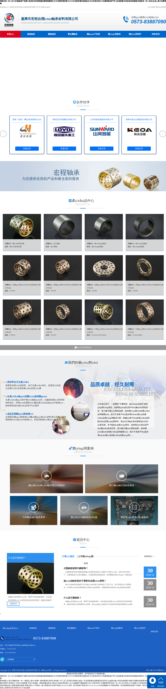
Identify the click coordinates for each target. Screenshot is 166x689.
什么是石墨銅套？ (72, 598)
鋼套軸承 (52, 34)
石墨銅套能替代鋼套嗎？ (76, 568)
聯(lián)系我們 (161, 7)
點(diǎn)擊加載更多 (83, 347)
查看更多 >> (149, 556)
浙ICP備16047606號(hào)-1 (155, 670)
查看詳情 (27, 149)
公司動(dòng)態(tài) (85, 559)
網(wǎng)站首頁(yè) (10, 628)
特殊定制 (155, 34)
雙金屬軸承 (72, 34)
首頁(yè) (10, 34)
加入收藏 (151, 7)
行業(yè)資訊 (68, 556)
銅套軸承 (31, 34)
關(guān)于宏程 (93, 34)
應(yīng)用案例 (114, 34)
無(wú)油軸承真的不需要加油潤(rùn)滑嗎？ (85, 581)
